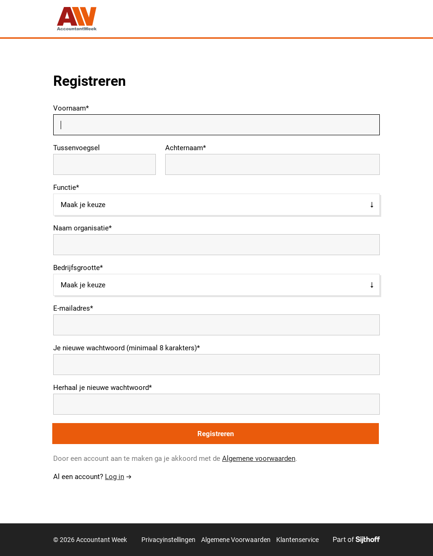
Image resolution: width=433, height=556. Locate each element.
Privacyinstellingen (168, 539)
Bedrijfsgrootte (76, 267)
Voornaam (69, 108)
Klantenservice (297, 539)
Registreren (215, 434)
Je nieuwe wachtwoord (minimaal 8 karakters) (125, 348)
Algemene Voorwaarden (236, 539)
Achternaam (184, 148)
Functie (64, 187)
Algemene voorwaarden (258, 458)
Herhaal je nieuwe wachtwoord (101, 387)
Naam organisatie (81, 228)
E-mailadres (71, 308)
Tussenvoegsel (76, 148)
